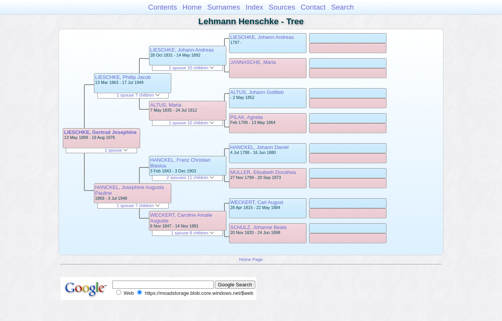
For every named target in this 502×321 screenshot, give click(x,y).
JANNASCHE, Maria (253, 62)
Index (254, 7)
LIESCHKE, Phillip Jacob (123, 77)
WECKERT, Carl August (256, 202)
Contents (162, 7)
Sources (282, 7)
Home (192, 7)
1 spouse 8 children (192, 233)
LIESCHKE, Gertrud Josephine (100, 132)
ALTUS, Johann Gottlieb (257, 92)
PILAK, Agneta (246, 117)
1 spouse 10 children (191, 67)
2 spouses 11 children (190, 177)
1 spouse (116, 150)
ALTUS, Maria (165, 105)
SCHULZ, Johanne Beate (258, 227)
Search (342, 7)
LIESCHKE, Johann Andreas (182, 50)
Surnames (223, 7)
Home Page (251, 259)
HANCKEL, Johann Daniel (259, 147)
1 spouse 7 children (138, 95)
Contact (313, 7)
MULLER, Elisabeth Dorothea (263, 172)
